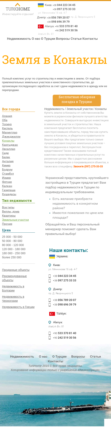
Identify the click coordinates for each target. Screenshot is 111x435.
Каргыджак (10, 144)
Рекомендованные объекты (14, 278)
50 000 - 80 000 (12, 241)
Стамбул (8, 173)
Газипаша (8, 190)
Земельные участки (15, 219)
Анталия (8, 161)
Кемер (6, 165)
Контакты (90, 39)
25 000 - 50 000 (12, 236)
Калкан (7, 186)
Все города (11, 109)
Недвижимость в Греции (18, 307)
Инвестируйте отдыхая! (18, 14)
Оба (4, 120)
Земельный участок (80, 109)
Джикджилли (11, 136)
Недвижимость (19, 39)
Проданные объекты (15, 270)
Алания (7, 116)
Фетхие (7, 181)
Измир (6, 177)
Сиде (5, 153)
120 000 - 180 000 (14, 249)
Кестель (7, 128)
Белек (6, 157)
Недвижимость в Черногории (13, 298)
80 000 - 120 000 (13, 245)
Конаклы (8, 140)
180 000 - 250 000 (14, 253)
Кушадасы (9, 194)
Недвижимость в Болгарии (13, 288)
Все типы (8, 207)
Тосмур (7, 124)
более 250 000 (11, 257)
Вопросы (63, 39)
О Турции (48, 39)
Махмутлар (9, 132)
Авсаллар (8, 148)
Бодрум (7, 169)
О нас (36, 39)
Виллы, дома (10, 211)
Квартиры (9, 215)
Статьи (76, 39)
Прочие (7, 223)
